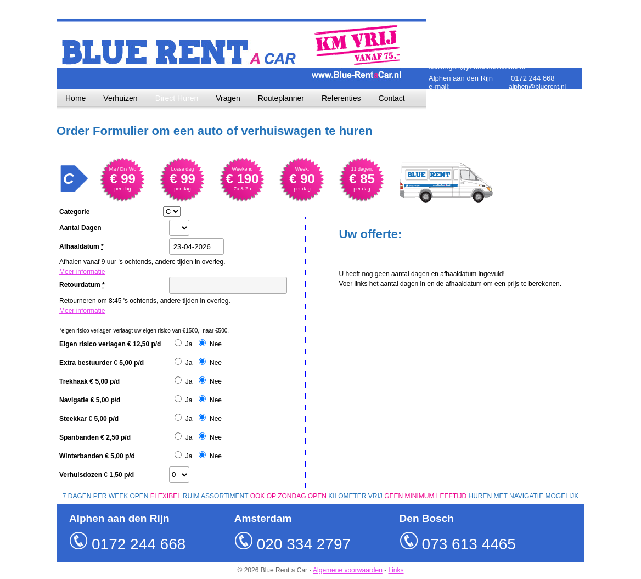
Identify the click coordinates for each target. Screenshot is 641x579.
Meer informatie (82, 272)
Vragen (228, 98)
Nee (216, 344)
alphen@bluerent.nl (537, 87)
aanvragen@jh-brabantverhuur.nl (477, 67)
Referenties (341, 98)
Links (396, 570)
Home (75, 98)
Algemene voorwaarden (348, 570)
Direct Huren (177, 98)
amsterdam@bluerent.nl (544, 39)
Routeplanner (281, 98)
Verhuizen (120, 98)
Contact (392, 98)
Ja (189, 344)
